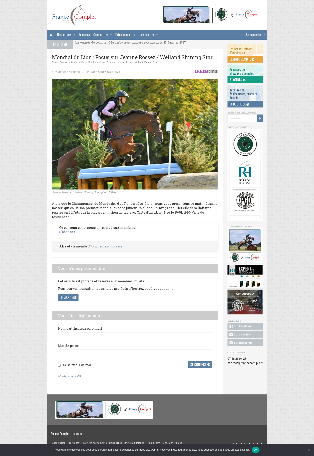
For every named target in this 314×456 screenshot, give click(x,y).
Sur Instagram (241, 343)
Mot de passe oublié (69, 376)
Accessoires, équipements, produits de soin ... (243, 94)
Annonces (84, 34)
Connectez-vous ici (106, 246)
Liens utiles (115, 442)
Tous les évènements (95, 442)
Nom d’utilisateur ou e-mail (80, 328)
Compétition (100, 34)
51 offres (237, 79)
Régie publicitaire (134, 442)
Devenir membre (241, 59)
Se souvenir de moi (77, 365)
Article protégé (78, 62)
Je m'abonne (68, 297)
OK (256, 449)
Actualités (75, 442)
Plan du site (153, 442)
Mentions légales (172, 442)
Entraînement (123, 34)
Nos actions (64, 34)
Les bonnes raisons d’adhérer (241, 51)
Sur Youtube (239, 334)
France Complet (60, 62)
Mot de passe (68, 346)
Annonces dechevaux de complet (241, 71)
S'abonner (67, 232)
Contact (77, 433)
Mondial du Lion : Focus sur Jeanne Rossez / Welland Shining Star (122, 62)
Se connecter (254, 34)
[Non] (309, 450)
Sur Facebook (240, 326)
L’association (146, 34)
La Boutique (239, 104)
